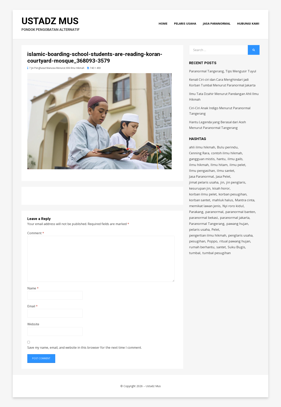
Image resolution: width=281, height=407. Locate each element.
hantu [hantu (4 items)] (221, 159)
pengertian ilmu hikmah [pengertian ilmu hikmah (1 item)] (208, 236)
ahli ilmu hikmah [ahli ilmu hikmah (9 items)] (202, 147)
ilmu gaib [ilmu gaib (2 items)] (235, 159)
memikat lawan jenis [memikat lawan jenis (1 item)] (205, 206)
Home (163, 24)
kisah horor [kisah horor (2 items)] (221, 189)
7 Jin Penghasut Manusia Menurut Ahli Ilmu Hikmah (56, 68)
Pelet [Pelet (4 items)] (216, 230)
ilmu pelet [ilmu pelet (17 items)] (238, 165)
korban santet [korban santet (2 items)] (200, 201)
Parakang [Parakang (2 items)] (196, 212)
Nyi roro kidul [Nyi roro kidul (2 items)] (234, 206)
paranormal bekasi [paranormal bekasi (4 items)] (204, 218)
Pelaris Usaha (185, 24)
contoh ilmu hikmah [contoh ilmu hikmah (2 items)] (227, 153)
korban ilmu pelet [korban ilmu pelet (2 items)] (203, 194)
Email (32, 306)
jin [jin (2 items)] (223, 183)
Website (33, 324)
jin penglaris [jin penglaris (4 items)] (236, 183)
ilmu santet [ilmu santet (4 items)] (226, 171)
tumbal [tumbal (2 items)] (195, 254)
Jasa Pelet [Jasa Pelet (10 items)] (224, 177)
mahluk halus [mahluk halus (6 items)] (223, 201)
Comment (35, 233)
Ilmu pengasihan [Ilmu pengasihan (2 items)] (202, 171)
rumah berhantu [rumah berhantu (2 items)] (202, 248)
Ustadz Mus (50, 21)
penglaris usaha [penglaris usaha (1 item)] (241, 236)
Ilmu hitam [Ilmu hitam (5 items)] (219, 165)
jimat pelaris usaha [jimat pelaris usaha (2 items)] (204, 183)
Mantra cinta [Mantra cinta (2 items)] (246, 201)
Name (33, 288)
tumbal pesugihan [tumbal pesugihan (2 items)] (217, 254)
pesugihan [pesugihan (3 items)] (197, 242)
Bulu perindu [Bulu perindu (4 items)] (227, 147)
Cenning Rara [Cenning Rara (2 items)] (199, 153)
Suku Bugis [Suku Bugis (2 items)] (237, 248)
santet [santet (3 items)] (221, 248)
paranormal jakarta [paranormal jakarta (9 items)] (236, 218)
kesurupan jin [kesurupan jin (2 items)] (200, 189)
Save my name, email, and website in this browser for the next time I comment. (84, 347)
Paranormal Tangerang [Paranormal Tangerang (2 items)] (207, 224)
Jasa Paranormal (217, 24)
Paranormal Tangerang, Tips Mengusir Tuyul (222, 71)
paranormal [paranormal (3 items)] (215, 212)
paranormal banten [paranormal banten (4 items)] (242, 212)
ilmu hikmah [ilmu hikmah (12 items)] (199, 165)
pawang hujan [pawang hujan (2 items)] (238, 224)
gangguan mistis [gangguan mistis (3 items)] (202, 159)
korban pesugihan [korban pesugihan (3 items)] (233, 194)
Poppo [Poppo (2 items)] (212, 242)
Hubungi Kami (248, 24)
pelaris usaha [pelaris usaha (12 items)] (199, 230)
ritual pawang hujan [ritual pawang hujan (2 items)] (235, 242)
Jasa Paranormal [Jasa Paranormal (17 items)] (202, 177)
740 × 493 (95, 68)
